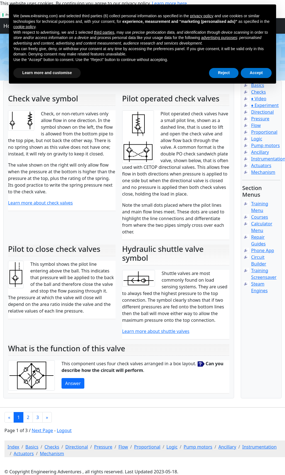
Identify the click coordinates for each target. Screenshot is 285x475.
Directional (262, 112)
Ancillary (260, 152)
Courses (259, 217)
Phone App (262, 250)
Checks (258, 92)
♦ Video (258, 99)
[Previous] (9, 417)
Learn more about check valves (40, 203)
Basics (31, 447)
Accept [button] (256, 72)
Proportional (264, 132)
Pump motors (265, 145)
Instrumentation (259, 447)
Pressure (260, 119)
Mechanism (263, 172)
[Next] (47, 417)
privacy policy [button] (201, 16)
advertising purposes (219, 37)
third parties (104, 32)
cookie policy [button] (24, 27)
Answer (73, 383)
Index (13, 447)
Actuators (261, 165)
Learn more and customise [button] (47, 72)
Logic (256, 139)
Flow (256, 125)
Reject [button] (224, 72)
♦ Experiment (265, 105)
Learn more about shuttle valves (156, 331)
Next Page (42, 430)
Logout (64, 430)
